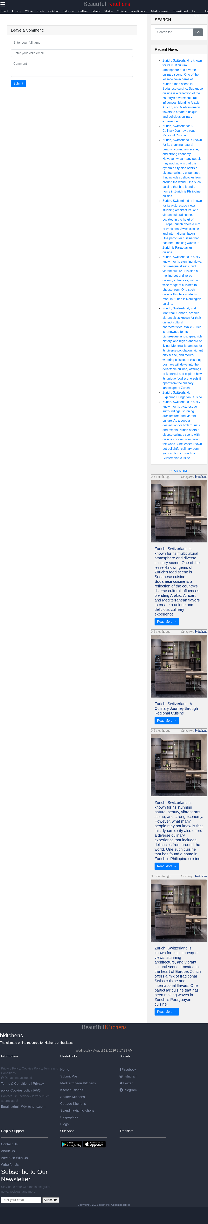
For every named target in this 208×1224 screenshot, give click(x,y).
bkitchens (201, 476)
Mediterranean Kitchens (78, 1083)
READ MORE (179, 471)
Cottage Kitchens (73, 1104)
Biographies (69, 1117)
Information (9, 1056)
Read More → (167, 621)
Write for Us (10, 1165)
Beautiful (106, 3)
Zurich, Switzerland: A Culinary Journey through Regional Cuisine (180, 130)
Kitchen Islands (71, 1090)
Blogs (64, 1124)
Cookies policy (21, 1090)
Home (64, 1069)
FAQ (37, 1090)
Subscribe (51, 1200)
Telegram (128, 1090)
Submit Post (69, 1076)
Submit (18, 83)
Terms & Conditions (16, 1083)
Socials (125, 1056)
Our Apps (67, 1131)
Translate (127, 1131)
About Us (8, 1151)
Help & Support (12, 1131)
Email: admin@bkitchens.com (23, 1106)
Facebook (128, 1069)
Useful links (69, 1056)
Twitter (126, 1083)
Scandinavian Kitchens (77, 1110)
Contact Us (9, 1144)
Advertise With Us (14, 1158)
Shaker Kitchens (72, 1097)
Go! (197, 32)
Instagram (128, 1076)
